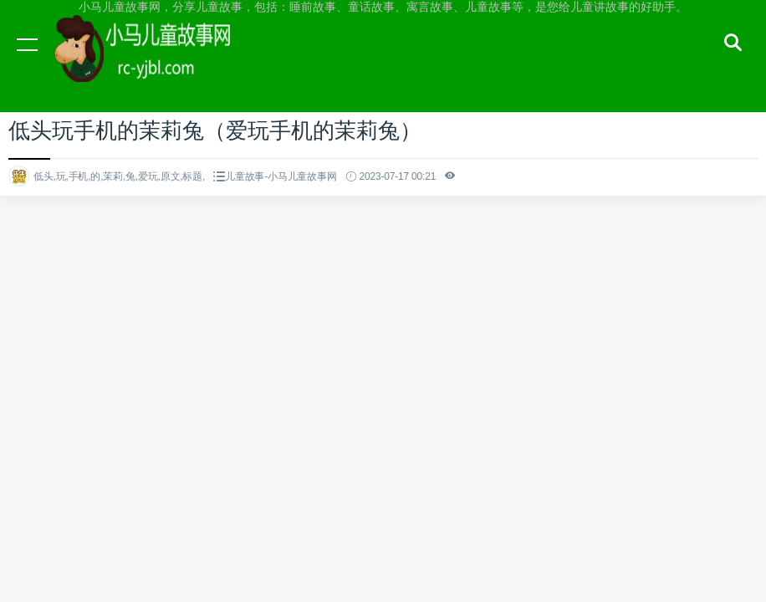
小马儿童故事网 (158, 60)
